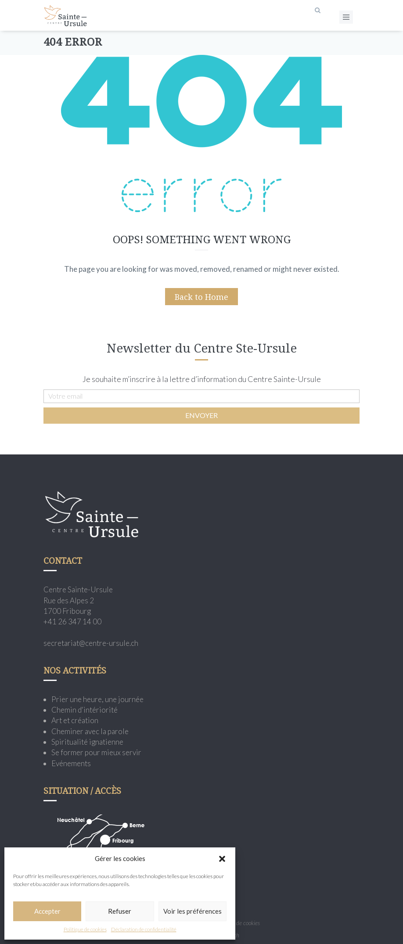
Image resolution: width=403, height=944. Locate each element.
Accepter (47, 911)
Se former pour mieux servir (96, 752)
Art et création (74, 720)
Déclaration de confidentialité (143, 929)
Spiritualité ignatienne (87, 741)
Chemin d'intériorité (84, 709)
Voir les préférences (192, 911)
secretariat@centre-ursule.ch (90, 643)
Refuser (119, 911)
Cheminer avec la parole (90, 731)
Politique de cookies (85, 929)
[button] (222, 858)
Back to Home (201, 297)
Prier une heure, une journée (97, 699)
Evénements (71, 763)
